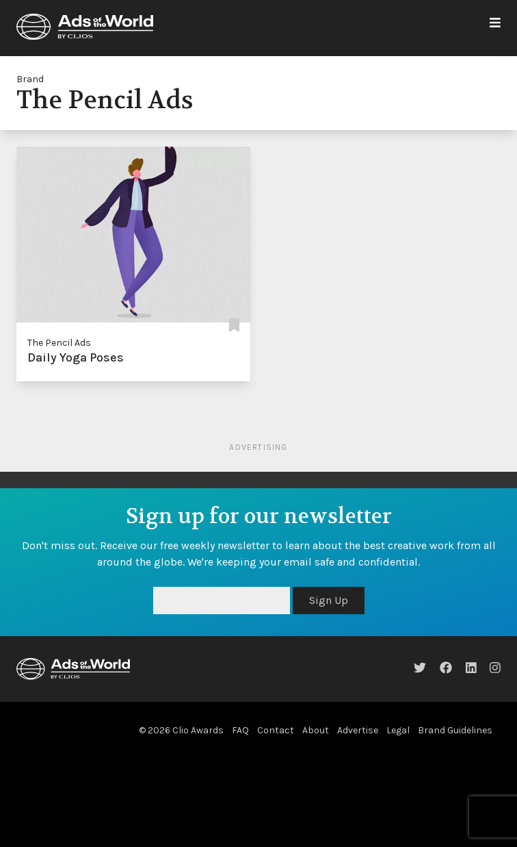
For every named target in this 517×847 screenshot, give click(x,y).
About (315, 730)
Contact (275, 730)
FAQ (240, 730)
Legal (398, 730)
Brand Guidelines (455, 730)
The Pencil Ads (59, 343)
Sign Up (328, 600)
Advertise (357, 730)
